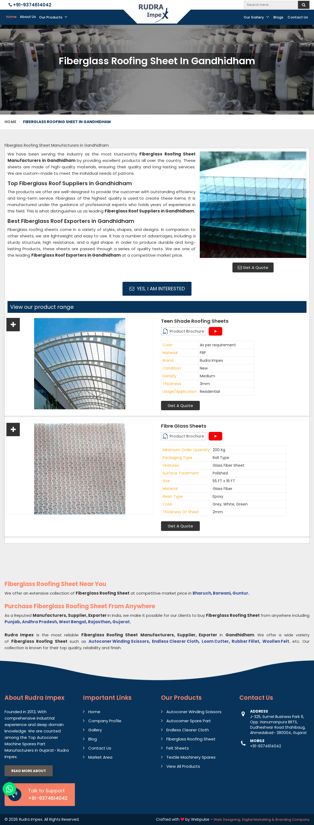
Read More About (28, 770)
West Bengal (72, 622)
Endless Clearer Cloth (175, 641)
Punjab (12, 622)
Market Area (100, 757)
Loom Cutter (215, 641)
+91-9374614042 (30, 5)
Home (11, 16)
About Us (28, 16)
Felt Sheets (177, 748)
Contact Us (298, 17)
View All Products (183, 766)
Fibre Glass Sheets (183, 426)
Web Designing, (227, 819)
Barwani (222, 593)
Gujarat (121, 622)
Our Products (53, 17)
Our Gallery (256, 17)
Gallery (95, 730)
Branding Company (292, 819)
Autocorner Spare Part (188, 721)
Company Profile (104, 721)
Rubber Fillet (245, 641)
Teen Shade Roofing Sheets (194, 321)
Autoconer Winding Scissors (119, 641)
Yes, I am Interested (157, 288)
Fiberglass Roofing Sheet (191, 739)
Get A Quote (253, 267)
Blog (92, 739)
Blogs (278, 17)
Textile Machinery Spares (191, 757)
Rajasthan (99, 622)
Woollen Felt (275, 641)
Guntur (240, 593)
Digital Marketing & (258, 819)
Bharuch (202, 593)
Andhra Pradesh (39, 622)
